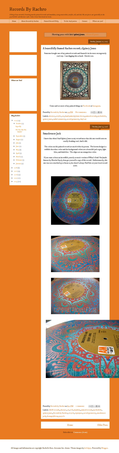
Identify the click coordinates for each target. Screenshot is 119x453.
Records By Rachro (27, 9)
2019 (16, 120)
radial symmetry (59, 119)
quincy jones (47, 119)
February (19, 160)
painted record (90, 116)
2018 (16, 168)
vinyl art (83, 119)
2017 (16, 171)
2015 (16, 178)
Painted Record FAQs (51, 21)
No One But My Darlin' (21, 131)
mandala (77, 410)
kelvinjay (87, 448)
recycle (71, 413)
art (63, 116)
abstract (52, 116)
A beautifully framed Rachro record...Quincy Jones (69, 48)
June (17, 146)
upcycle (62, 416)
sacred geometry (73, 119)
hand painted (70, 116)
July (17, 143)
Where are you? (97, 21)
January (18, 163)
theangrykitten (52, 416)
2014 (16, 181)
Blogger (104, 448)
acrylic (58, 116)
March (18, 157)
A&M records (54, 410)
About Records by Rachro (30, 21)
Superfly (18, 126)
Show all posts (92, 34)
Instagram (96, 106)
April (18, 153)
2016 (16, 175)
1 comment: (80, 406)
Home (14, 21)
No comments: (81, 112)
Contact (84, 21)
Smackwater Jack (52, 133)
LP (71, 410)
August (18, 139)
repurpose (78, 413)
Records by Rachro (60, 413)
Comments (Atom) (80, 432)
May (17, 150)
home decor (79, 116)
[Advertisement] (23, 41)
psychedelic (101, 116)
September (19, 136)
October (19, 123)
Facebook (86, 106)
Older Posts (102, 425)
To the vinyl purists (70, 21)
